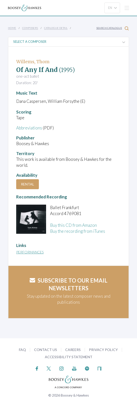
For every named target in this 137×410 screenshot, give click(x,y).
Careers (73, 350)
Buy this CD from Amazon (73, 225)
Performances (30, 252)
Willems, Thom (33, 61)
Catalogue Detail (56, 27)
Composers (30, 27)
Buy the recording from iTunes (77, 231)
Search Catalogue (112, 28)
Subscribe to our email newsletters (68, 284)
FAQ (22, 350)
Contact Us (45, 350)
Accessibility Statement (68, 357)
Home (12, 27)
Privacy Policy (103, 350)
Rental (27, 184)
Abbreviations (29, 127)
